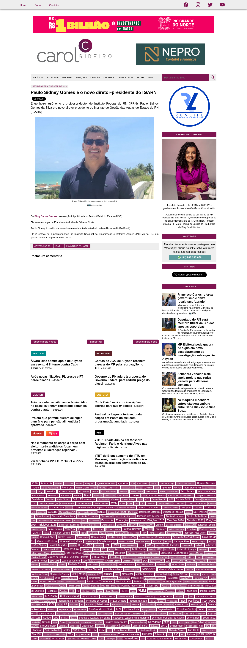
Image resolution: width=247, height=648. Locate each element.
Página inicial (95, 341)
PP (186, 596)
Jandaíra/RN (58, 553)
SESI (174, 622)
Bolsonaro (53, 495)
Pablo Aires (124, 578)
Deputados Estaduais (150, 512)
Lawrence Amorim (71, 560)
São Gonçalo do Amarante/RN (129, 614)
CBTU (140, 499)
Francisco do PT (174, 533)
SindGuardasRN (48, 626)
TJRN (70, 634)
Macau (188, 561)
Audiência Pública (67, 491)
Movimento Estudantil (205, 569)
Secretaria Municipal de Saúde (168, 618)
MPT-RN (91, 574)
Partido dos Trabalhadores (100, 581)
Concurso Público (83, 507)
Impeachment (161, 545)
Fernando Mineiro (61, 533)
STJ (207, 626)
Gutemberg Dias (143, 541)
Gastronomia (83, 537)
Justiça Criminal (39, 557)
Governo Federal (47, 541)
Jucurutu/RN (210, 553)
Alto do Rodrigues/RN (50, 488)
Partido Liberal (123, 581)
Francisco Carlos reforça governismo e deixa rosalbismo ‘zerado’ (195, 298)
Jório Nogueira (151, 553)
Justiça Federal (99, 557)
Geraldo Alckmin (162, 537)
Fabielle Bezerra (38, 529)
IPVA (111, 549)
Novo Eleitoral (46, 578)
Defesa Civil (113, 512)
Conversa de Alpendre (149, 507)
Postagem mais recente (44, 341)
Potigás (178, 596)
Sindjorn (100, 626)
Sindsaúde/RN (112, 626)
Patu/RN (95, 586)
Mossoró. (189, 569)
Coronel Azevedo (170, 508)
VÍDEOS (37, 433)
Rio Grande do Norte (77, 246)
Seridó (62, 622)
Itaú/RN (152, 549)
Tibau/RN (36, 634)
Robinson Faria (131, 609)
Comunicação (57, 507)
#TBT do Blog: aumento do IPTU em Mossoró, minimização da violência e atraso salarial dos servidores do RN (121, 459)
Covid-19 (210, 507)
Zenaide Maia (196, 638)
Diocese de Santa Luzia (63, 516)
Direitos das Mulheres (150, 516)
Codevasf (151, 503)
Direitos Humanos (175, 516)
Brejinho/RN (110, 496)
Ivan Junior (169, 549)
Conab (69, 508)
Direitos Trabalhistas (197, 516)
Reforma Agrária (198, 604)
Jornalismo (166, 553)
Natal (117, 574)
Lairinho (190, 557)
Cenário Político (184, 499)
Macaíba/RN (178, 561)
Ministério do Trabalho (62, 569)
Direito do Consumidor (88, 516)
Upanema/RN (73, 639)
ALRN (35, 487)
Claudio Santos (84, 503)
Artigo (40, 491)
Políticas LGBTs (125, 596)
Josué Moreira (196, 553)
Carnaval (115, 499)
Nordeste (206, 574)
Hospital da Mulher (58, 545)
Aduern (79, 483)
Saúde (47, 617)
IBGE (89, 545)
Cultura (52, 511)
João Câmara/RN (92, 553)
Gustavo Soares (126, 541)
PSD (204, 601)
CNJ (142, 503)
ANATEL (102, 488)
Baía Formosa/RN (109, 492)
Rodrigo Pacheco (148, 609)
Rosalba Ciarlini (186, 609)
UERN (200, 634)
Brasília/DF (98, 496)
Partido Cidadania (48, 581)
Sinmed (136, 626)
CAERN (135, 495)
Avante (95, 491)
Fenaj (46, 533)
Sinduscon (125, 626)
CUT (80, 512)
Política (51, 596)
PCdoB (149, 585)
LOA (145, 560)
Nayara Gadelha (163, 574)
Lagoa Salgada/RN (177, 557)
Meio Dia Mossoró (145, 564)
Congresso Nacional (104, 507)
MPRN (82, 574)
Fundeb (35, 537)
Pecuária (165, 586)
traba (95, 634)
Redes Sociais (181, 604)
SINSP (145, 626)
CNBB (130, 503)
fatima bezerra (113, 529)
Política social (108, 596)
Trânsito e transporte (128, 634)
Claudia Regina (67, 503)
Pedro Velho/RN (195, 586)
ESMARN (132, 525)
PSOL (51, 604)
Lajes (199, 557)
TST (182, 634)
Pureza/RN (74, 604)
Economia (107, 520)
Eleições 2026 (47, 524)
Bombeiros (66, 495)
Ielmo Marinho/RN (129, 545)
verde (119, 639)
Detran (188, 512)
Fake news (98, 529)
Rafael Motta (102, 604)
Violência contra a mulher (159, 638)
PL (78, 591)
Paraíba (161, 578)
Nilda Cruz (195, 574)
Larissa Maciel (209, 557)
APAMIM (148, 488)
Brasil (87, 495)
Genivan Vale (130, 537)
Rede (159, 604)
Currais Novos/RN (67, 512)
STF (201, 626)
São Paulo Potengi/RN (194, 614)
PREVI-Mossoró (118, 601)
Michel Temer (178, 564)
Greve (79, 541)
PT (65, 604)
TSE (176, 634)
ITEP (159, 549)
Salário (201, 609)
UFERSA (210, 634)
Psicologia (36, 604)
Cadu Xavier (122, 495)
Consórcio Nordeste (126, 508)
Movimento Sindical (59, 574)
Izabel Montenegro (186, 549)
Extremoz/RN (190, 525)
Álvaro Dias (67, 487)
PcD (141, 586)
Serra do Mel (73, 622)
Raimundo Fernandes (120, 604)
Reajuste (135, 604)
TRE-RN (147, 634)
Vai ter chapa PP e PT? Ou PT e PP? (56, 461)
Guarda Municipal (107, 541)
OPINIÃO (95, 77)
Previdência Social (138, 601)
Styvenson (37, 630)
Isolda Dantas (139, 549)
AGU (133, 484)
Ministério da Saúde (41, 569)
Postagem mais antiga (146, 341)
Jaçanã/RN (203, 549)
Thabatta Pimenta (177, 630)
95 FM (35, 483)
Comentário (178, 503)
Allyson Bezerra (205, 483)
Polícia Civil (191, 591)
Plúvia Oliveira (111, 591)
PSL (44, 604)
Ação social (46, 483)
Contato (54, 5)
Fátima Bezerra (132, 528)
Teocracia (162, 630)
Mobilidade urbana (113, 569)
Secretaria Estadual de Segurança (131, 618)
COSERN (197, 508)
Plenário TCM (88, 591)
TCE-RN (92, 630)
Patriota (86, 586)
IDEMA (116, 545)
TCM (102, 629)
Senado (46, 622)
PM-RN (124, 591)
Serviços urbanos (138, 622)
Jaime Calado (44, 553)
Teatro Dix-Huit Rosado (124, 630)
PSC (197, 601)
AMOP (94, 488)
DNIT (68, 520)
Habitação (157, 541)
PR (191, 596)
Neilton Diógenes (180, 574)
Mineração (191, 564)
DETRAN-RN (200, 512)
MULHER (67, 77)
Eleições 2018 (155, 520)
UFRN (34, 639)
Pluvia (99, 591)
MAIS (150, 77)
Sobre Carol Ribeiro (189, 134)
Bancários (123, 492)
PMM (142, 590)
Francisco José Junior (195, 533)
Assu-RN (50, 491)
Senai (55, 622)
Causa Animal (128, 499)
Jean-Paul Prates (74, 553)
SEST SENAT (184, 622)
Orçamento (94, 578)
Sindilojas (63, 626)
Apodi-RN (166, 487)
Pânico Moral (150, 578)
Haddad (168, 541)
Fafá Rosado (84, 529)
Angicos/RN (113, 488)
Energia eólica (108, 525)
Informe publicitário (51, 549)
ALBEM (154, 484)
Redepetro (168, 604)
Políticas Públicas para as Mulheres (153, 596)
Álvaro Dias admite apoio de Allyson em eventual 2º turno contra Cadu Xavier (56, 364)
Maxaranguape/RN (108, 564)
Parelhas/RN (186, 578)
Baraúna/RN (151, 491)
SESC (166, 622)
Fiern (83, 533)
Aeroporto (89, 483)
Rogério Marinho (166, 609)
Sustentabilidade (52, 630)
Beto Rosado (187, 491)
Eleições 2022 (195, 520)
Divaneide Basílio (45, 521)
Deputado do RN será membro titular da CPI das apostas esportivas (195, 323)
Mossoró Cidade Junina (171, 569)
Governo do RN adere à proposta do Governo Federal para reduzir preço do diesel (122, 380)
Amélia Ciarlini (82, 488)
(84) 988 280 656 (190, 257)
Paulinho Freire (129, 585)
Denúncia (132, 512)
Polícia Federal (207, 591)
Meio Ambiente (126, 564)
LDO (85, 561)
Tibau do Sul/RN (208, 630)
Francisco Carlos (156, 533)
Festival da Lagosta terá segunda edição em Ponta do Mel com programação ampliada (118, 418)
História (212, 541)
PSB (190, 601)
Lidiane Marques (96, 561)
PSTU (59, 604)
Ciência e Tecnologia (48, 503)
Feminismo (191, 529)
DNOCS (76, 521)
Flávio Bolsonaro (106, 533)
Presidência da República (71, 601)
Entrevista (121, 525)
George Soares (146, 537)
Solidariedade (177, 626)
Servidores (154, 621)
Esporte (159, 525)
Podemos (169, 591)
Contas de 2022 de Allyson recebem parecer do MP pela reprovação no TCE (120, 364)
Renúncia (52, 609)
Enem (96, 525)
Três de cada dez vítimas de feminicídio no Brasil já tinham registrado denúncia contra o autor (59, 406)
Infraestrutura (71, 549)
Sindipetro (74, 626)
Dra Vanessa (94, 521)
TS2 (170, 634)
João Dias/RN (106, 553)
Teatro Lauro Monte (147, 630)
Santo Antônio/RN (105, 614)
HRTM (81, 545)
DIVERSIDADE (125, 77)
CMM (114, 503)
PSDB (212, 601)
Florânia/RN (121, 533)
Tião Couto (193, 630)
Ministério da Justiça (206, 564)
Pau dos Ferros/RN (110, 586)
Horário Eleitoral (39, 545)
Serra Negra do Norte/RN (91, 622)
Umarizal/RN (45, 639)
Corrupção (185, 507)
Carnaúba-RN (103, 499)
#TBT (100, 432)
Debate (102, 512)
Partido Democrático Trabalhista (71, 582)
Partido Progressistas (172, 581)
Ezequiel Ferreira (206, 525)
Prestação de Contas (96, 601)
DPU (84, 521)
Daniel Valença (90, 512)
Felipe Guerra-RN (176, 529)
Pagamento (137, 578)
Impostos (174, 545)
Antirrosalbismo (128, 488)
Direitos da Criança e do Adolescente (118, 516)
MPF (74, 574)
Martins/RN (93, 564)
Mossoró (149, 569)
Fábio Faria (70, 529)
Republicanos (65, 609)
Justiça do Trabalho (58, 557)
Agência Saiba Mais (106, 483)
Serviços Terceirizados (116, 622)
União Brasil (58, 638)
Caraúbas (50, 499)
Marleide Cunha (76, 564)
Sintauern (154, 626)
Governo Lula (67, 541)
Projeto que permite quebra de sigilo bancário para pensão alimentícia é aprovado (56, 421)
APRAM (177, 488)
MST (99, 574)
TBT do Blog (79, 630)
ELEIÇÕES (81, 77)
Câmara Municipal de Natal (180, 495)
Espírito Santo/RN (146, 525)
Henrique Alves (181, 541)
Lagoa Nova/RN (160, 557)
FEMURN (36, 533)
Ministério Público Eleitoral (87, 569)
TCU (109, 630)
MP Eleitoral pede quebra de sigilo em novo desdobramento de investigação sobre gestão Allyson (188, 351)
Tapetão (66, 630)
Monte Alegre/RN (132, 569)
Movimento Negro (40, 574)
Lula (168, 560)
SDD (56, 618)
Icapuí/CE (98, 545)
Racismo (90, 604)
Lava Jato (54, 561)
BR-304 (77, 495)
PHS (72, 591)
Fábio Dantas (55, 529)
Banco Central (137, 492)
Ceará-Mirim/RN (159, 499)
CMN (122, 503)
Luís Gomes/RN (156, 561)
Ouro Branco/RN (109, 578)
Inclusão (199, 545)
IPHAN (96, 549)
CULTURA (108, 77)
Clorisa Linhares (101, 503)
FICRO (75, 533)
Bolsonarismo (38, 495)
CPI (33, 512)
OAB (57, 578)
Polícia (180, 591)
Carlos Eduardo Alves (84, 499)
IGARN (58, 246)
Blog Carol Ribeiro (206, 491)
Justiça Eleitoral (79, 556)
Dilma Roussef (42, 516)
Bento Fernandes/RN (168, 492)
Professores (171, 601)
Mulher (108, 574)
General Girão (98, 537)
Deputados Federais (173, 512)
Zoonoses (209, 639)
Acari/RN (58, 484)
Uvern (101, 639)
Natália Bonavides (145, 574)
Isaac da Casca (122, 549)
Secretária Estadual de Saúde (94, 618)
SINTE (164, 626)
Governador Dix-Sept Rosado (186, 537)
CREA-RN (41, 512)
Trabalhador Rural (108, 634)
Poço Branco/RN (156, 591)
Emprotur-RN (86, 525)
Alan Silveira (143, 483)
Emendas (63, 525)
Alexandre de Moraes (185, 484)
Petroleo (63, 591)
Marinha (62, 564)
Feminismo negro (207, 529)
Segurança (208, 617)
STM (213, 626)
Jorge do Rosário (135, 553)
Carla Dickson (63, 499)
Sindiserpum (87, 626)
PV (82, 604)
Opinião (82, 578)
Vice (143, 639)
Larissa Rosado (40, 560)
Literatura (127, 561)
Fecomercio (160, 529)
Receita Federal (148, 604)
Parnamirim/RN (200, 578)
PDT (157, 586)
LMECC (137, 561)
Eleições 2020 (175, 520)
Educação (122, 520)
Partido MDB (140, 581)
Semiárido (36, 622)
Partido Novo (154, 582)
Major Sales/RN (199, 561)
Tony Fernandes (83, 634)
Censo (198, 499)
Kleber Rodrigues (129, 557)
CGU (34, 503)
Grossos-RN (90, 541)
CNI (136, 503)
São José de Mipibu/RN (156, 614)
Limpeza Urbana (112, 561)
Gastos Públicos (66, 537)
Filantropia (93, 533)
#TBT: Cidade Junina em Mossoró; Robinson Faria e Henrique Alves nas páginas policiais (121, 444)
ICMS (107, 545)
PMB (133, 591)
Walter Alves (181, 638)
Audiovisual (83, 491)
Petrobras (52, 591)
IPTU (104, 549)
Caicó (144, 495)
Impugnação (187, 545)
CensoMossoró (209, 499)
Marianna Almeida (48, 564)
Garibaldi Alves (47, 537)
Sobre (38, 5)
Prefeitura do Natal (205, 596)
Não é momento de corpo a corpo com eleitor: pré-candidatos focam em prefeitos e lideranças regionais (58, 446)
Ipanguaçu (86, 549)
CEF (171, 499)
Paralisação (173, 578)
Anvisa (139, 488)
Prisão (153, 601)
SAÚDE (140, 77)
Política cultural (69, 596)
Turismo (191, 634)
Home (23, 5)
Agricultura (122, 483)
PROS (183, 601)
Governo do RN (42, 246)
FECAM (148, 529)
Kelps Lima (115, 557)
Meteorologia (163, 564)
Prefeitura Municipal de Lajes (43, 601)
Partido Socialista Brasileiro (195, 582)
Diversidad (59, 520)
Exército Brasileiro (174, 525)
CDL (147, 499)
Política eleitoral (90, 596)
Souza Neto (191, 626)
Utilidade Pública (88, 639)
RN (118, 609)
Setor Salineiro (199, 622)
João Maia (120, 553)
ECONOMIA (52, 77)
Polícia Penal (37, 597)
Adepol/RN (69, 484)
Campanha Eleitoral (205, 495)
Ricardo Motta (80, 609)
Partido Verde (74, 586)
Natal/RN (127, 574)
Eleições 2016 (138, 520)
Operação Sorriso (69, 578)
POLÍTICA (38, 77)
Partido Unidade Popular (55, 586)
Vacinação (110, 639)
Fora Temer (133, 533)
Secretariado (193, 618)
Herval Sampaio (199, 541)
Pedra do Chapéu (179, 586)
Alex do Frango (167, 483)
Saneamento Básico (65, 614)
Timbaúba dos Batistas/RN (54, 634)
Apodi (157, 488)
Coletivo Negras (164, 503)
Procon (161, 601)
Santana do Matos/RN (85, 614)
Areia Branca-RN (192, 487)
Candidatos (37, 499)
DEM (123, 512)
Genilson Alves (115, 537)
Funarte (212, 533)
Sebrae (64, 618)
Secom (73, 618)
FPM (144, 533)
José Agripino (181, 553)
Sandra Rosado (46, 613)
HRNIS (73, 545)
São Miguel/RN (175, 614)
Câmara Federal (157, 495)
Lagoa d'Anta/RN (145, 557)
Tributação (160, 634)
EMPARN (74, 525)
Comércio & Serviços (196, 503)
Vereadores (131, 638)
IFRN (141, 545)
